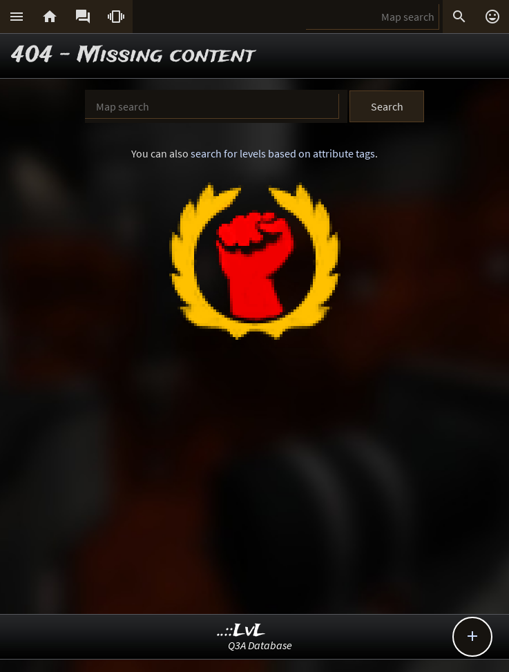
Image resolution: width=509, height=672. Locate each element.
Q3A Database (260, 645)
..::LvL (241, 631)
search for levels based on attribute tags (283, 153)
